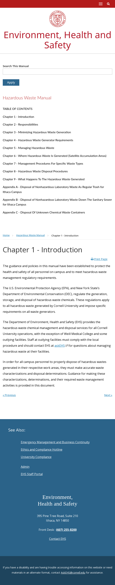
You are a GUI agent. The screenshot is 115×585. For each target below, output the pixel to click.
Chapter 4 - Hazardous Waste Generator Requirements (38, 140)
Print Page (100, 259)
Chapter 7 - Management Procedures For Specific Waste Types (43, 163)
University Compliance (36, 457)
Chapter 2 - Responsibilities (20, 124)
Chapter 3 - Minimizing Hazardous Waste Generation (37, 132)
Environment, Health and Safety (58, 39)
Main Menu (101, 4)
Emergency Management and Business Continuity (55, 442)
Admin (25, 467)
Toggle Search (108, 4)
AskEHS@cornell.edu (73, 572)
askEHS (59, 346)
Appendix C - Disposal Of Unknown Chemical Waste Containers (44, 212)
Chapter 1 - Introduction (18, 116)
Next (108, 395)
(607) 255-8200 (66, 530)
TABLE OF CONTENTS (17, 108)
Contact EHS (57, 539)
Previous (9, 395)
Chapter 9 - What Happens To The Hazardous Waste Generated (43, 179)
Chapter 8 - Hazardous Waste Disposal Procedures (35, 171)
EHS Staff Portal (32, 474)
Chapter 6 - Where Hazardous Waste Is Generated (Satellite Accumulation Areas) (54, 155)
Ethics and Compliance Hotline (41, 450)
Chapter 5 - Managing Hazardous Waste (28, 147)
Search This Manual (16, 66)
